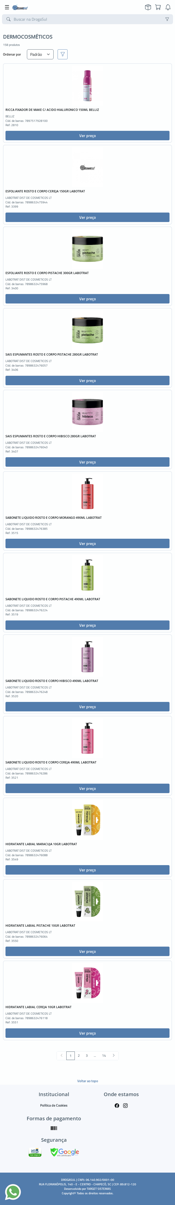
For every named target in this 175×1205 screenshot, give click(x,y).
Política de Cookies (54, 1105)
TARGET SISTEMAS (99, 1188)
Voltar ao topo (87, 1080)
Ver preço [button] (87, 136)
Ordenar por (12, 54)
